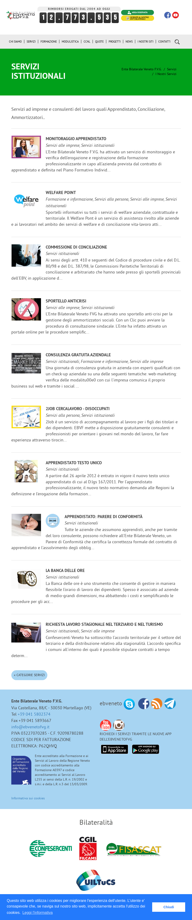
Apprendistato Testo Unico (74, 463)
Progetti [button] (115, 41)
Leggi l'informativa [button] (37, 913)
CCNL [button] (87, 41)
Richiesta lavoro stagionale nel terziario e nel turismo (104, 624)
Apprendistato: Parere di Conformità (104, 517)
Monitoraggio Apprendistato (76, 139)
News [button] (129, 41)
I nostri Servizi (165, 74)
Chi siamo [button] (15, 41)
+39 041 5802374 (34, 714)
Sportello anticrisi (66, 301)
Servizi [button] (31, 41)
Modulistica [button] (70, 41)
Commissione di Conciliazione (76, 247)
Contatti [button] (164, 41)
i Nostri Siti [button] (145, 41)
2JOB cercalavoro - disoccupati (78, 409)
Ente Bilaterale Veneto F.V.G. (142, 69)
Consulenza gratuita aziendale (78, 355)
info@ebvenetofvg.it (30, 727)
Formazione (49, 41)
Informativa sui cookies (28, 798)
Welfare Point (61, 193)
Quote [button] (99, 41)
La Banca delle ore (65, 571)
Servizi (171, 69)
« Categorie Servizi (29, 675)
